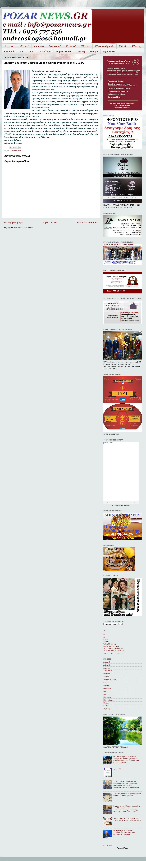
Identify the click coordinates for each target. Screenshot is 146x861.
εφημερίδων (127, 505)
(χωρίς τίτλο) (118, 769)
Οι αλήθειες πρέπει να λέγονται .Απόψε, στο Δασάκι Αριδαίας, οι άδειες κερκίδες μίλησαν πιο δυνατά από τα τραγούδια (126, 759)
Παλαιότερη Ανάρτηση (87, 222)
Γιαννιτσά (71, 46)
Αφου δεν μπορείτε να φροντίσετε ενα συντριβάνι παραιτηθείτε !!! (127, 795)
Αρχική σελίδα (49, 222)
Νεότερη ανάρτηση (13, 222)
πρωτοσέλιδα (117, 505)
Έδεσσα (85, 46)
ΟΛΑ (22, 51)
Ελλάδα (123, 46)
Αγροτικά (9, 46)
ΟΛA (32, 51)
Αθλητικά (24, 46)
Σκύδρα (94, 51)
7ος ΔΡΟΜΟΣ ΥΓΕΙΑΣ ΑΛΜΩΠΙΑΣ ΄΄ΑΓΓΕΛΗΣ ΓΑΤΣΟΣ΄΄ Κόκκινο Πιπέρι (127, 819)
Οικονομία (9, 51)
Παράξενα (45, 51)
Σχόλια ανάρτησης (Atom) (23, 227)
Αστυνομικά (55, 46)
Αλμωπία (39, 46)
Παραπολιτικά (63, 51)
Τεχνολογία (109, 51)
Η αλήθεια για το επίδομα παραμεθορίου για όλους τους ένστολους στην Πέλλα (124, 832)
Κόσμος (136, 46)
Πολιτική (80, 51)
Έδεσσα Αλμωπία (104, 46)
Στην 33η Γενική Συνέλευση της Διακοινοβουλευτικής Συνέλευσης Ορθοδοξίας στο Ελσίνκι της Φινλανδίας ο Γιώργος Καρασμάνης (126, 784)
